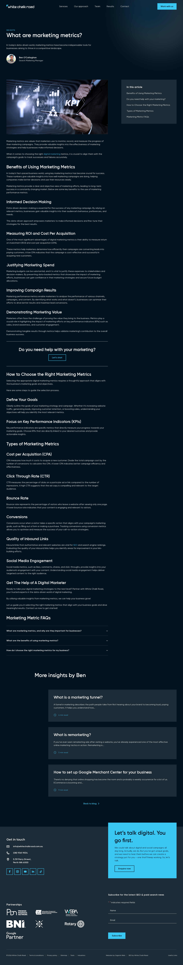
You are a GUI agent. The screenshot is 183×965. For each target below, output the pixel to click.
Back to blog (90, 803)
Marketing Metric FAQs (138, 116)
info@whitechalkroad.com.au (28, 846)
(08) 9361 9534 (20, 853)
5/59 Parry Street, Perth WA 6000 (22, 861)
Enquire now (124, 868)
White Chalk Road (141, 955)
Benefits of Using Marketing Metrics (144, 93)
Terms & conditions (36, 955)
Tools (72, 955)
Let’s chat (57, 357)
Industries (81, 955)
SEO (75, 545)
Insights (10, 30)
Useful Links (172, 955)
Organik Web (120, 955)
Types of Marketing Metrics (140, 111)
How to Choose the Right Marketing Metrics (148, 105)
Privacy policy (52, 955)
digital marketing (52, 154)
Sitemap (64, 955)
